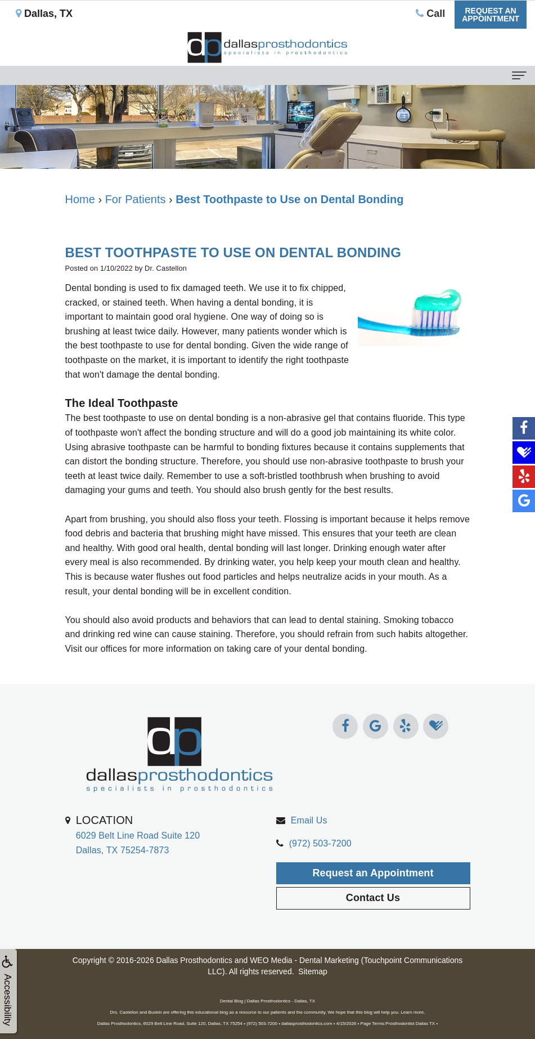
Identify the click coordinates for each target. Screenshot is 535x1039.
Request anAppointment (490, 14)
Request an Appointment (372, 902)
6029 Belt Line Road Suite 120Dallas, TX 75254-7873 (138, 864)
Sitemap (312, 971)
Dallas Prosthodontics (194, 960)
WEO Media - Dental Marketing (304, 960)
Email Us (309, 851)
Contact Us (373, 928)
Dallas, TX (44, 13)
